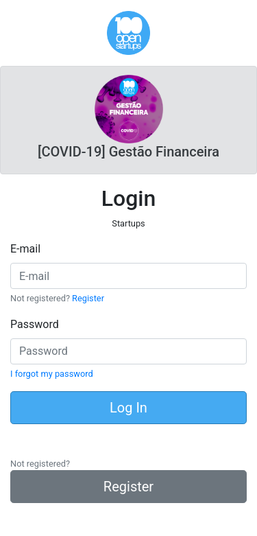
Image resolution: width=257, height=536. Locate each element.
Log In (128, 407)
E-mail (25, 248)
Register (88, 298)
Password (34, 324)
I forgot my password (51, 374)
